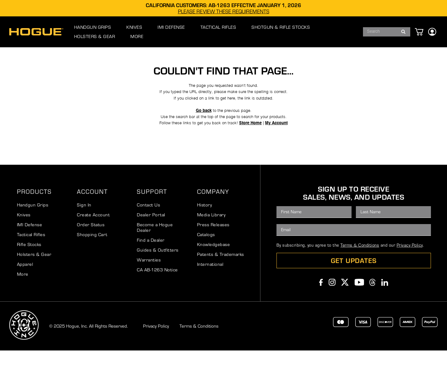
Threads (372, 313)
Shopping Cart (92, 266)
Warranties (149, 291)
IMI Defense (29, 256)
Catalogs (206, 266)
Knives (24, 246)
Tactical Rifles (31, 266)
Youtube (359, 313)
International (210, 296)
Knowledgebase (213, 276)
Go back (201, 135)
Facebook (321, 313)
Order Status (90, 256)
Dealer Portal (151, 246)
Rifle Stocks (29, 276)
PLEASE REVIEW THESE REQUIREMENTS (223, 11)
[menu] (210, 31)
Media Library (211, 246)
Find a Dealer (151, 271)
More (22, 305)
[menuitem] (98, 31)
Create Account (93, 246)
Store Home (253, 150)
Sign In (84, 236)
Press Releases (213, 256)
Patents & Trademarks (220, 286)
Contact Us (148, 236)
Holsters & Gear (34, 286)
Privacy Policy (410, 276)
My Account (282, 150)
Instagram (332, 313)
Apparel (25, 296)
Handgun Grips (32, 236)
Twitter (345, 313)
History (204, 236)
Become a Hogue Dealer (155, 259)
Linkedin (384, 313)
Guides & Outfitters (158, 281)
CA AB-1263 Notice (157, 301)
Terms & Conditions (359, 276)
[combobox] (381, 31)
